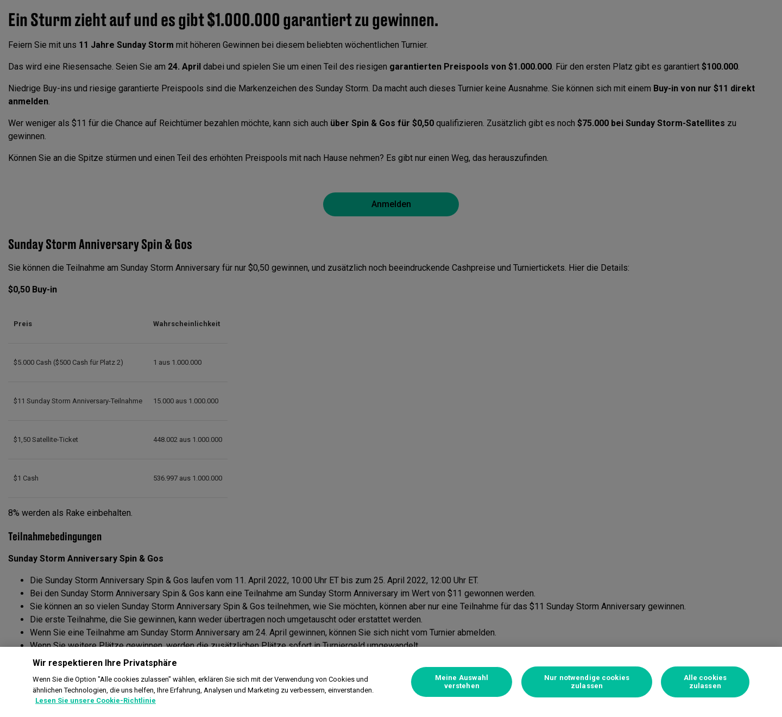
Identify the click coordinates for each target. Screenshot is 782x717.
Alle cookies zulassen (705, 682)
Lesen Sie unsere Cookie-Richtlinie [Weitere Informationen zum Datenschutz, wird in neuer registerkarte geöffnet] (95, 700)
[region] (391, 682)
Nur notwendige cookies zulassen (586, 682)
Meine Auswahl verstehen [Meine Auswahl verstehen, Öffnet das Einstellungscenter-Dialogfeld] (462, 682)
